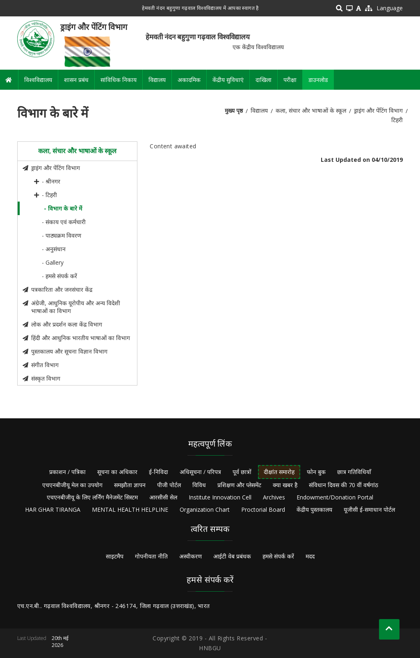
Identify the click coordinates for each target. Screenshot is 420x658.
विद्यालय (157, 80)
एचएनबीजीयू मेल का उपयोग (72, 485)
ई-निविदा (158, 472)
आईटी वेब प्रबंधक (232, 556)
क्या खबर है (285, 485)
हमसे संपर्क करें (278, 556)
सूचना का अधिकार (117, 472)
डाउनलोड (318, 80)
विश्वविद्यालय (38, 80)
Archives (274, 497)
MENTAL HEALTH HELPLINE (130, 509)
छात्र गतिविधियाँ (354, 472)
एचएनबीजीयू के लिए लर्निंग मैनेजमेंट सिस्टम (92, 497)
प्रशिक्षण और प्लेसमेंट (239, 485)
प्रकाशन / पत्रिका (67, 472)
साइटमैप (114, 556)
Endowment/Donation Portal (335, 497)
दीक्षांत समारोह (279, 472)
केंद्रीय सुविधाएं (228, 80)
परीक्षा (290, 80)
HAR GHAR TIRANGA (52, 509)
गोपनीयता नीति (151, 556)
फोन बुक (316, 472)
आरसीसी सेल (163, 497)
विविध (199, 485)
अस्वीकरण (190, 556)
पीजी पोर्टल (169, 485)
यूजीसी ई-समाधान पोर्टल (369, 509)
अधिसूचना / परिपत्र (200, 472)
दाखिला (264, 80)
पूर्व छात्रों (242, 472)
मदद (310, 556)
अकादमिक (189, 80)
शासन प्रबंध (76, 80)
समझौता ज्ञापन (130, 485)
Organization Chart (205, 509)
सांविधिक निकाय (118, 80)
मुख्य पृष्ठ (234, 110)
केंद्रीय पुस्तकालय (314, 509)
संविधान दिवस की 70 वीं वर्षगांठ (343, 485)
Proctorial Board (263, 509)
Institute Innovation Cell (220, 497)
